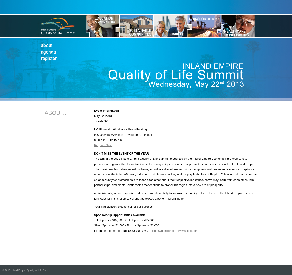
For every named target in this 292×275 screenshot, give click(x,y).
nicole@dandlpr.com (164, 230)
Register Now (103, 145)
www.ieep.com (188, 230)
